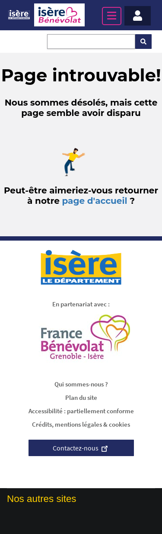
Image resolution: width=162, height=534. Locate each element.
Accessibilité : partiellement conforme (81, 411)
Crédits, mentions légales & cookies (81, 424)
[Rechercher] (143, 41)
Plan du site (81, 397)
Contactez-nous (81, 448)
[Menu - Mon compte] (138, 15)
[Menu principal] (111, 16)
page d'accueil (94, 201)
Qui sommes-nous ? (81, 384)
